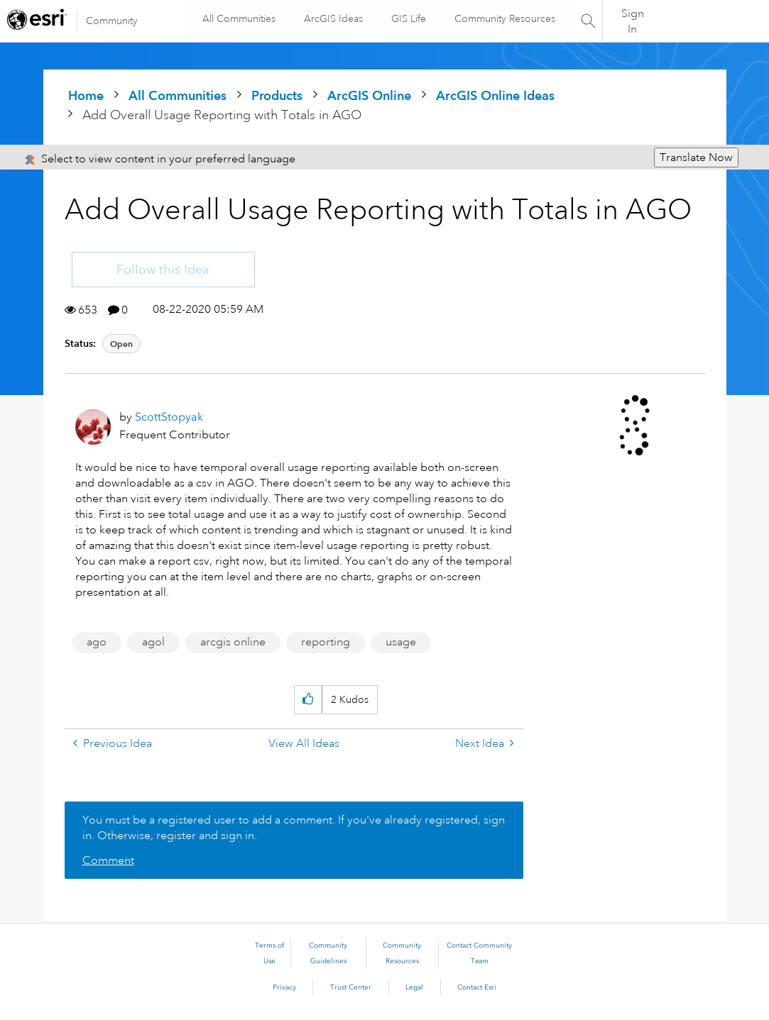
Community (112, 20)
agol (153, 642)
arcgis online (233, 642)
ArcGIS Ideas (320, 26)
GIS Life (399, 26)
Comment (108, 860)
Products (276, 95)
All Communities (231, 26)
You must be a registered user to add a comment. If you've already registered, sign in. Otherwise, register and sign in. (293, 828)
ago (97, 642)
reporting (325, 642)
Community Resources (480, 26)
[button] (308, 700)
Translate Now (696, 157)
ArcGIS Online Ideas (495, 95)
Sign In (632, 26)
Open (121, 343)
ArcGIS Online (369, 95)
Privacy (284, 987)
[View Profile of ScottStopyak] (169, 416)
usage (401, 642)
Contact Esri (476, 987)
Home (86, 95)
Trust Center (350, 987)
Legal (414, 987)
